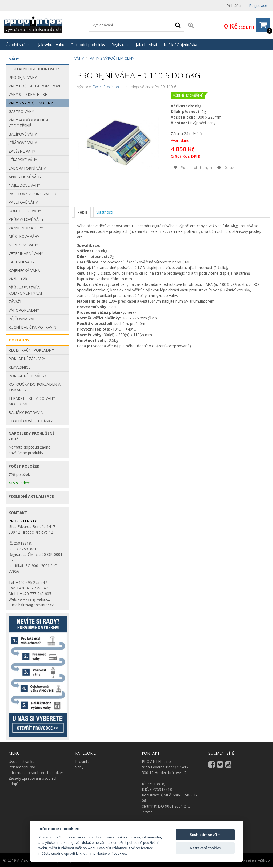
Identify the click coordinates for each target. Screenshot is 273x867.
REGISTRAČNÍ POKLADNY (31, 350)
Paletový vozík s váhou (32, 193)
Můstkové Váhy (24, 236)
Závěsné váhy (22, 151)
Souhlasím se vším (205, 834)
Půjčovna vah (22, 318)
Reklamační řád (22, 767)
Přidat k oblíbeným (193, 167)
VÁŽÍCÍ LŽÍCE (20, 279)
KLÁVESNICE (19, 367)
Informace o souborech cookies (36, 772)
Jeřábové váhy (23, 142)
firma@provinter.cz (37, 604)
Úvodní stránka (19, 44)
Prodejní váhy (23, 77)
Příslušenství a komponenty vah (26, 290)
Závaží (15, 301)
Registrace (258, 5)
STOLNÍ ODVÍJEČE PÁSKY (31, 421)
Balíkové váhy (23, 134)
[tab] (82, 212)
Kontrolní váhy (25, 210)
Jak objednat (147, 44)
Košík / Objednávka (180, 44)
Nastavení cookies (205, 847)
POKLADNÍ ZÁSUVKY (27, 358)
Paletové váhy (23, 202)
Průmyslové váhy (26, 219)
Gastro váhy (21, 111)
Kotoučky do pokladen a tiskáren (35, 387)
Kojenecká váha (24, 270)
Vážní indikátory (26, 227)
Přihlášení (235, 5)
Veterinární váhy (26, 253)
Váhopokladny (24, 310)
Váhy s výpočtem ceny (112, 58)
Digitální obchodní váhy (34, 68)
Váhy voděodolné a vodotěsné (29, 122)
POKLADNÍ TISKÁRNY (28, 375)
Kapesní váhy (21, 261)
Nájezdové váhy (24, 185)
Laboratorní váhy (27, 168)
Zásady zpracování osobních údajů (33, 781)
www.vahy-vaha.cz (34, 599)
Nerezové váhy (23, 244)
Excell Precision (106, 86)
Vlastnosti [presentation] (104, 212)
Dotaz (225, 167)
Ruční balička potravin (32, 327)
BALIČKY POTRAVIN (26, 412)
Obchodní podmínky (88, 44)
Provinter (83, 761)
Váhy (79, 58)
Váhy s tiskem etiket (29, 94)
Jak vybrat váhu (51, 44)
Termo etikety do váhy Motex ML (32, 401)
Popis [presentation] (82, 212)
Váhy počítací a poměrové (35, 85)
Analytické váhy (25, 176)
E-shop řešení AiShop (251, 860)
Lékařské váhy (23, 159)
